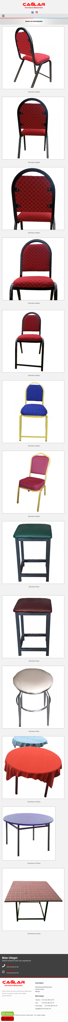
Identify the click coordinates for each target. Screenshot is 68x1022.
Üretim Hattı (39, 989)
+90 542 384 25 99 (12, 973)
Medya (37, 991)
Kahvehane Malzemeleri (43, 987)
